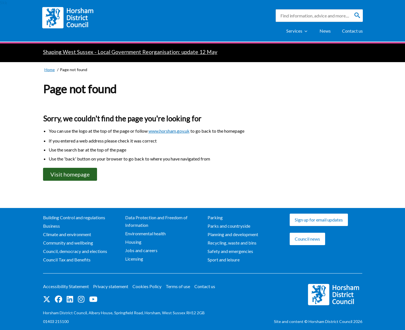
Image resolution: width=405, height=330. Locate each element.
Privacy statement (110, 286)
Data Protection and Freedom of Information (156, 221)
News (325, 30)
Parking (215, 217)
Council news (307, 238)
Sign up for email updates (319, 219)
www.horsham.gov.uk (169, 131)
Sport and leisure (224, 259)
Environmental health (145, 233)
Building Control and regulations (74, 217)
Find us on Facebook (58, 299)
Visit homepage (70, 174)
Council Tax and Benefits (67, 259)
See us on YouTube (93, 299)
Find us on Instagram (81, 299)
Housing (133, 242)
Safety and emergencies (230, 251)
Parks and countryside (229, 226)
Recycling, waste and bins (232, 242)
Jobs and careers (141, 250)
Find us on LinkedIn (70, 299)
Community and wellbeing (68, 242)
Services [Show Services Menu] (294, 30)
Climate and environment (67, 234)
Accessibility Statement (66, 286)
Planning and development (233, 234)
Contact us (352, 30)
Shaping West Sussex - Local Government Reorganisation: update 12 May (130, 52)
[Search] (357, 15)
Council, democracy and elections (75, 251)
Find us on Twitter (46, 299)
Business (51, 226)
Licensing (134, 258)
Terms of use (178, 286)
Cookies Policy (146, 286)
